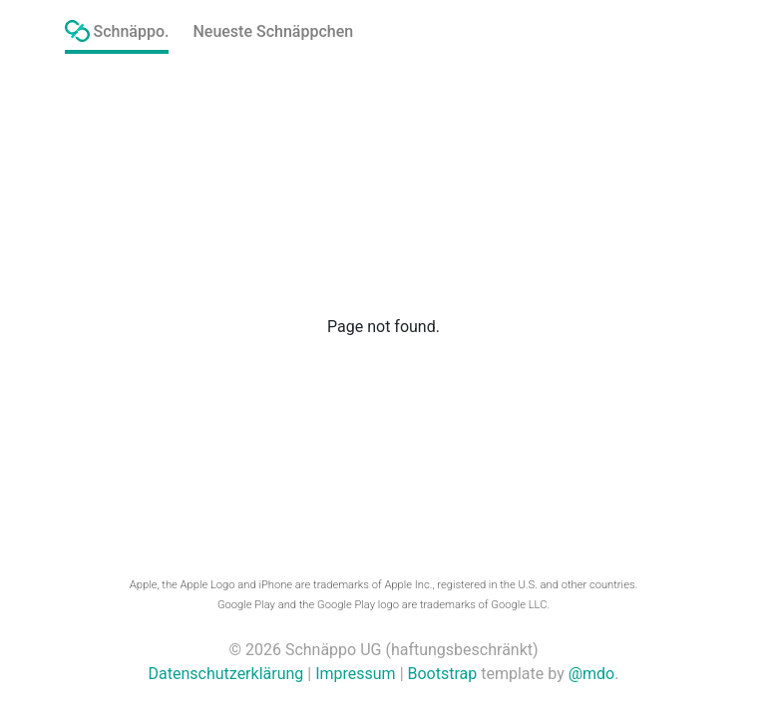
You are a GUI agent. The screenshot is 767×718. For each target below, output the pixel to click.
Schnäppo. (117, 31)
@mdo (592, 673)
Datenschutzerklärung (226, 673)
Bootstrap (443, 673)
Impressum (355, 673)
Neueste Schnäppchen (272, 31)
